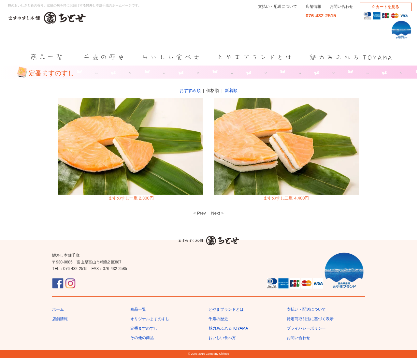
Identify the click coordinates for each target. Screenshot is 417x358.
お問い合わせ (341, 6)
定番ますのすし (144, 328)
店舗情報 (313, 6)
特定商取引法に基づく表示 (310, 319)
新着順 (231, 90)
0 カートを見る (385, 7)
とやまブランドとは (226, 309)
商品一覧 (138, 309)
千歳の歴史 (218, 319)
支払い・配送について (277, 6)
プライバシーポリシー (306, 328)
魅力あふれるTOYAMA (228, 328)
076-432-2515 (321, 15)
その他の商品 (142, 338)
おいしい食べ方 (222, 338)
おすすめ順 (190, 90)
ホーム (58, 309)
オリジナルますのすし (149, 319)
